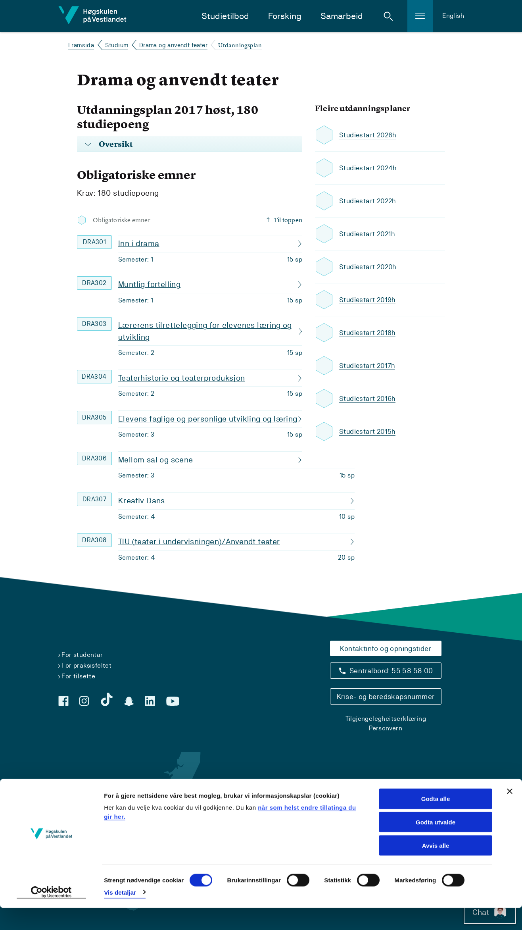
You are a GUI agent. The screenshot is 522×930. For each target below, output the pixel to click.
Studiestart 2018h (368, 333)
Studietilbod (225, 16)
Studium (117, 45)
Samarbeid (341, 16)
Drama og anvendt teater (173, 45)
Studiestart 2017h (368, 366)
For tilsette (78, 676)
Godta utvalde (435, 844)
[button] (388, 16)
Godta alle (435, 820)
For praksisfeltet (86, 665)
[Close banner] (509, 813)
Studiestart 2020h (369, 267)
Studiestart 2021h (368, 234)
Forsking (284, 16)
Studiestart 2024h (369, 168)
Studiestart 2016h (368, 399)
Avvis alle (435, 867)
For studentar (82, 655)
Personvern (385, 728)
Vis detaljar (120, 914)
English (453, 15)
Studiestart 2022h (369, 201)
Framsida (81, 45)
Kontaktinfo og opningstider (385, 648)
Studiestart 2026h (369, 135)
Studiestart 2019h (368, 300)
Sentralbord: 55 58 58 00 (391, 670)
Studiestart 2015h (368, 431)
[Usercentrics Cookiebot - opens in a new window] (51, 914)
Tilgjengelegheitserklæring (385, 718)
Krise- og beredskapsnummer (385, 696)
